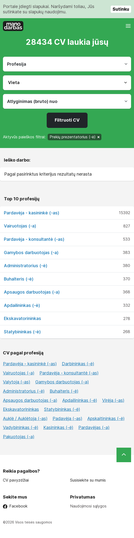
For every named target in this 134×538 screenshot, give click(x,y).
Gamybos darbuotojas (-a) (31, 252)
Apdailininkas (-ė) (22, 305)
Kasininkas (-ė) (58, 427)
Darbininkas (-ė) (78, 363)
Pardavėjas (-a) (93, 427)
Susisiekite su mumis (88, 480)
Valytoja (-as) (16, 381)
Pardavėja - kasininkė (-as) (31, 212)
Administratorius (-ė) (25, 265)
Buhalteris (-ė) (19, 278)
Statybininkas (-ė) (22, 331)
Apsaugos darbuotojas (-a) (32, 292)
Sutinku (121, 9)
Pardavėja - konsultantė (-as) (34, 239)
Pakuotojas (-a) (18, 436)
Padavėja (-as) (67, 418)
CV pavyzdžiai (16, 480)
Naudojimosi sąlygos (88, 506)
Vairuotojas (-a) (20, 225)
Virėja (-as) (113, 400)
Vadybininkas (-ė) (20, 427)
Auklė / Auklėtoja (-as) (25, 418)
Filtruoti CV (67, 120)
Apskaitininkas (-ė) (106, 418)
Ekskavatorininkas (22, 318)
